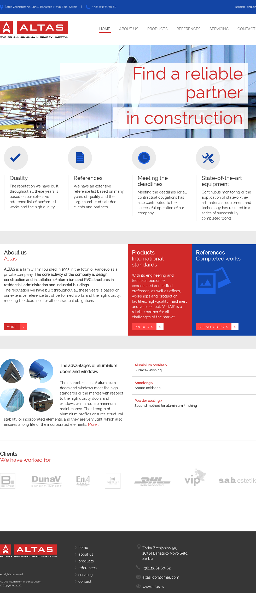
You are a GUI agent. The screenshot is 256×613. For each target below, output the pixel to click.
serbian (240, 7)
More (17, 326)
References (189, 29)
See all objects (218, 326)
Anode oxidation (195, 385)
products (86, 561)
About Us (128, 29)
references (87, 568)
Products (157, 29)
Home (104, 29)
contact (84, 581)
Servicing (219, 29)
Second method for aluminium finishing (195, 403)
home (83, 547)
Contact (246, 29)
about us (85, 554)
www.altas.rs (153, 587)
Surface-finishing (195, 367)
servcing (85, 575)
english (251, 7)
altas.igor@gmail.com (160, 577)
